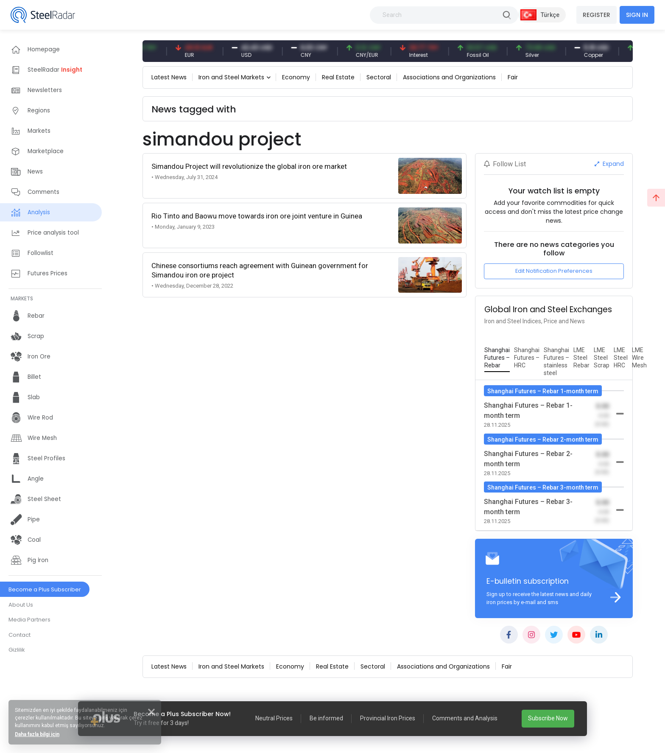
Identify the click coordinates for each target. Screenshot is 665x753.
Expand (609, 164)
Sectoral (378, 77)
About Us (20, 605)
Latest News (169, 77)
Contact (19, 635)
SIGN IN (637, 15)
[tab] (497, 358)
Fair (513, 77)
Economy (296, 77)
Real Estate (338, 77)
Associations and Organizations (449, 77)
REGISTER (596, 15)
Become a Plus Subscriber (44, 589)
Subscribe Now (548, 718)
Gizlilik (16, 650)
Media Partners (29, 620)
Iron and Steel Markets (231, 77)
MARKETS (22, 298)
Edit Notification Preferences (553, 271)
